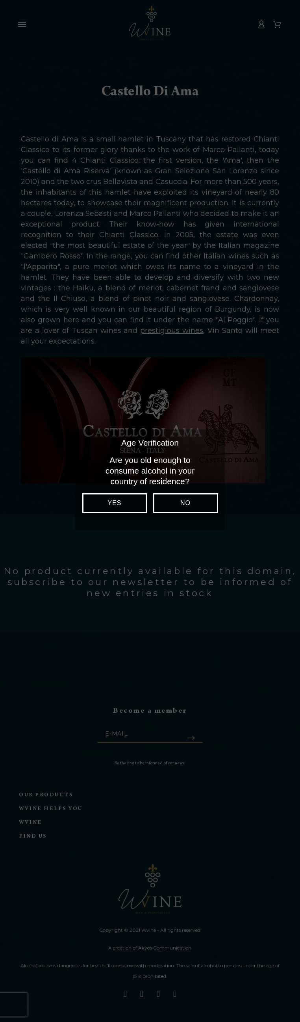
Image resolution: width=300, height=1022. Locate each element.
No (185, 503)
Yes (114, 503)
